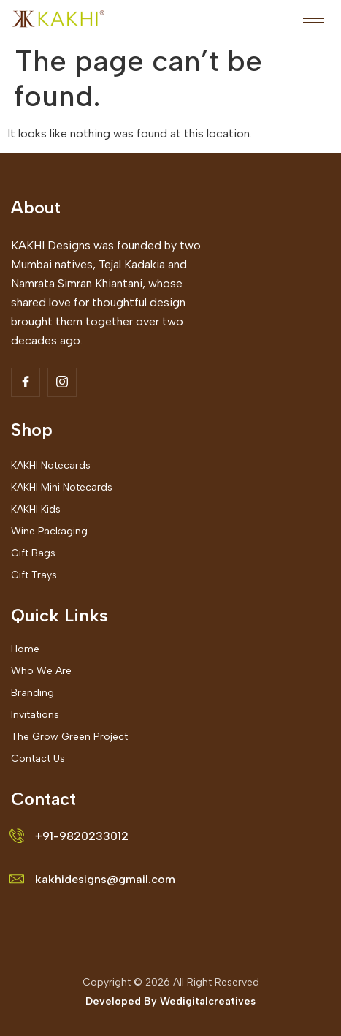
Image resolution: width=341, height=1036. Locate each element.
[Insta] (62, 382)
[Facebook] (25, 382)
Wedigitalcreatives (208, 1001)
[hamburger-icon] (313, 19)
